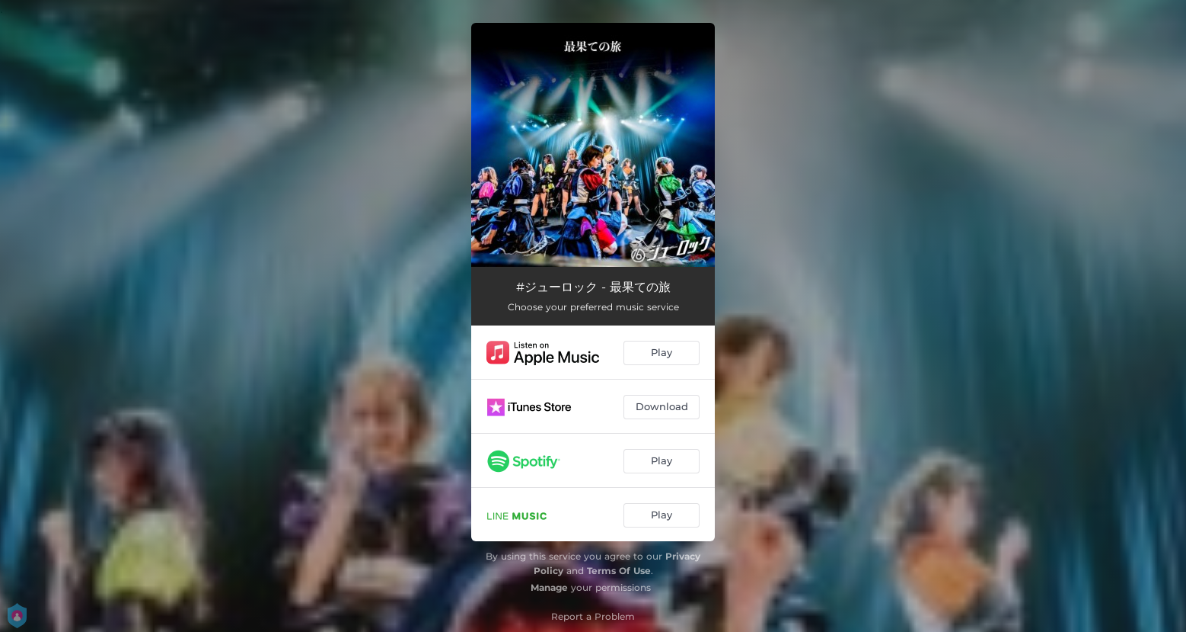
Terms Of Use (619, 570)
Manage (549, 587)
